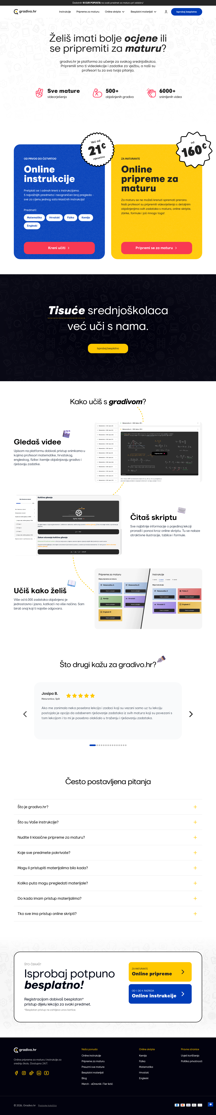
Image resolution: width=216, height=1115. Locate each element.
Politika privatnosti (191, 1061)
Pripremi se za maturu (157, 248)
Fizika (142, 1061)
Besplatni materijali (92, 1072)
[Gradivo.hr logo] (25, 11)
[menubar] (108, 12)
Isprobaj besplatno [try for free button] (186, 11)
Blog (84, 1078)
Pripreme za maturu (93, 1061)
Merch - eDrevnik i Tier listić (97, 1084)
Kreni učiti (59, 248)
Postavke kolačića (47, 1105)
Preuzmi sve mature (93, 1067)
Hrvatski (144, 1072)
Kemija (143, 1055)
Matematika (146, 1067)
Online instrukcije (91, 1055)
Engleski (143, 1078)
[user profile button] (166, 12)
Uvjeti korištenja (190, 1055)
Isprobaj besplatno (108, 348)
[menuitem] (115, 12)
